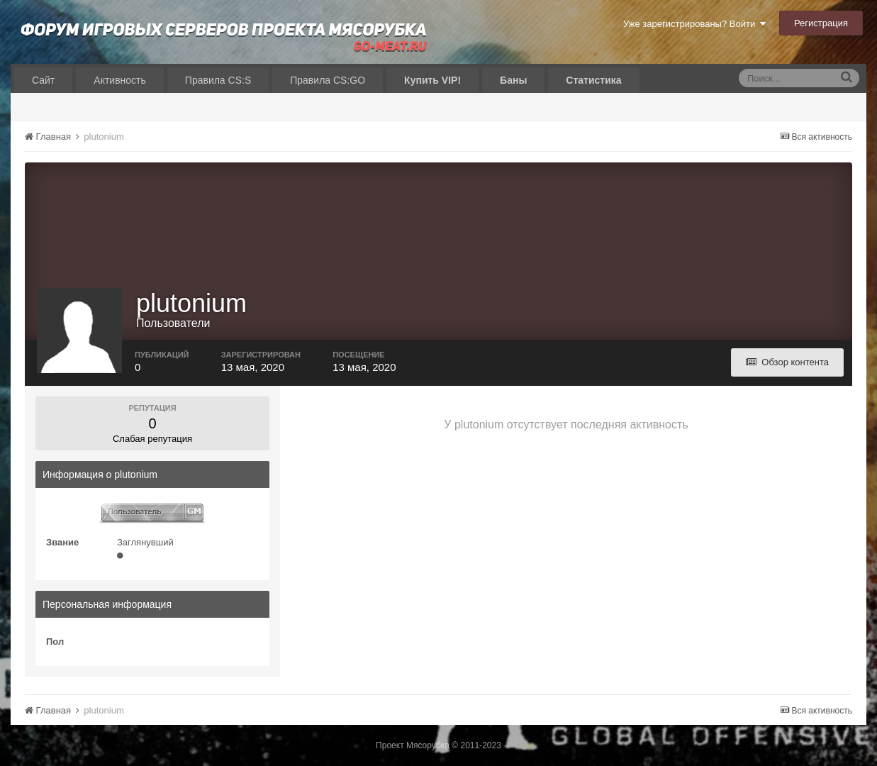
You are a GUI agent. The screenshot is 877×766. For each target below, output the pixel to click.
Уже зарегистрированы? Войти (694, 23)
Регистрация (821, 23)
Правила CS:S (218, 80)
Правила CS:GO (327, 80)
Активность (120, 80)
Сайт (43, 80)
